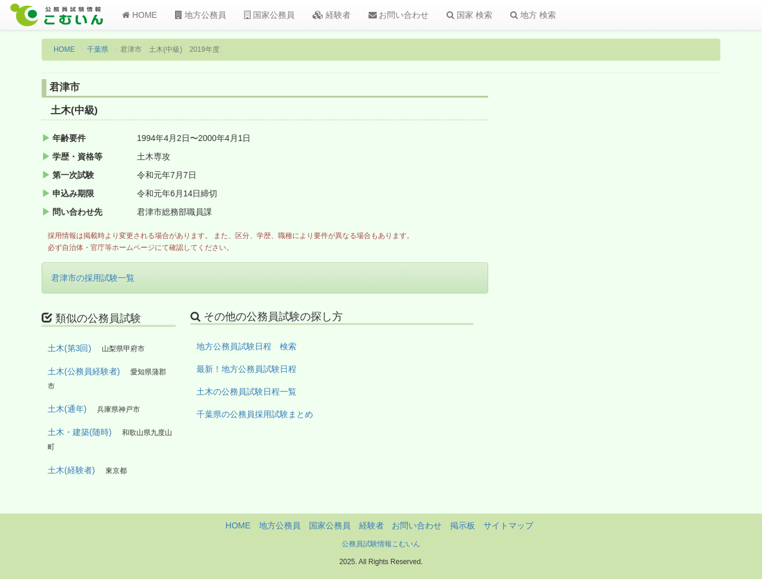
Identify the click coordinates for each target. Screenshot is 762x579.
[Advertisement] (642, 275)
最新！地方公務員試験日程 (246, 369)
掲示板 (462, 525)
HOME (139, 15)
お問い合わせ (398, 15)
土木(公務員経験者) (84, 371)
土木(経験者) (71, 470)
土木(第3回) (69, 348)
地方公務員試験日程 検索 (246, 346)
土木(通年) (67, 409)
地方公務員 (200, 15)
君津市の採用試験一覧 (93, 278)
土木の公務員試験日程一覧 (246, 391)
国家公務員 (269, 15)
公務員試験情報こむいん (381, 544)
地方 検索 (533, 15)
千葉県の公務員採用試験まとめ (254, 414)
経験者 (332, 15)
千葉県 (97, 49)
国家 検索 (469, 15)
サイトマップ (508, 525)
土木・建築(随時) (79, 432)
